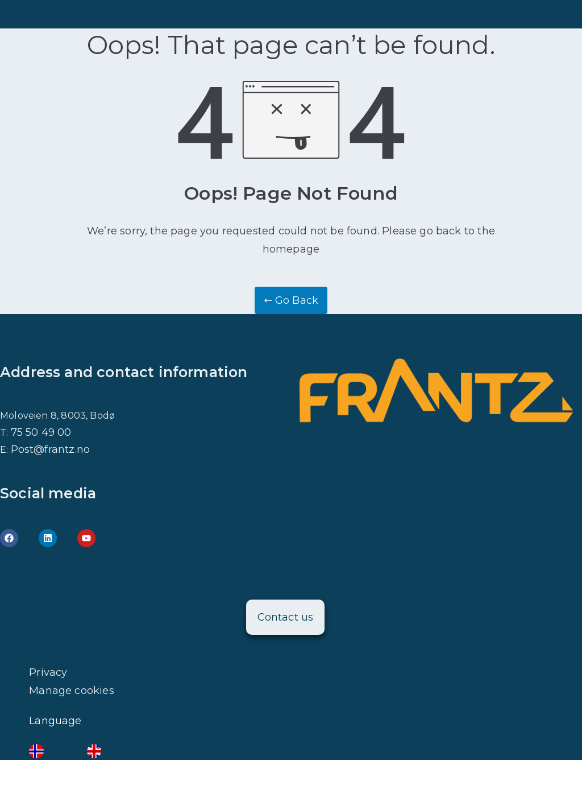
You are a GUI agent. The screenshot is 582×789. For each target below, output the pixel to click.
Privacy (48, 672)
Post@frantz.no (50, 449)
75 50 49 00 (41, 432)
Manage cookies (71, 690)
